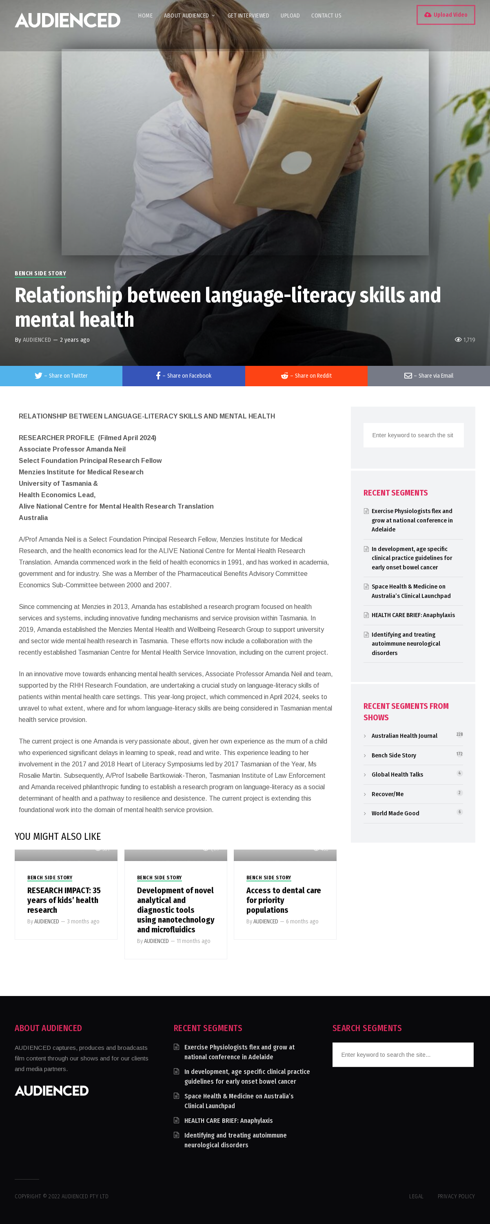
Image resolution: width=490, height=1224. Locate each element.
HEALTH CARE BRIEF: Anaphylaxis (413, 615)
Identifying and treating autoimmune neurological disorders (406, 644)
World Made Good (395, 813)
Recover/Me (388, 794)
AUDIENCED (37, 339)
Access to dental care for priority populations (283, 900)
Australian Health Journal (404, 735)
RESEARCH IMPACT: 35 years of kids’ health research (64, 900)
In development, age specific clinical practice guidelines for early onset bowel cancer (412, 558)
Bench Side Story (40, 273)
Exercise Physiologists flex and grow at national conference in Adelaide (412, 520)
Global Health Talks (397, 774)
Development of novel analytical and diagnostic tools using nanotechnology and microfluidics (176, 909)
